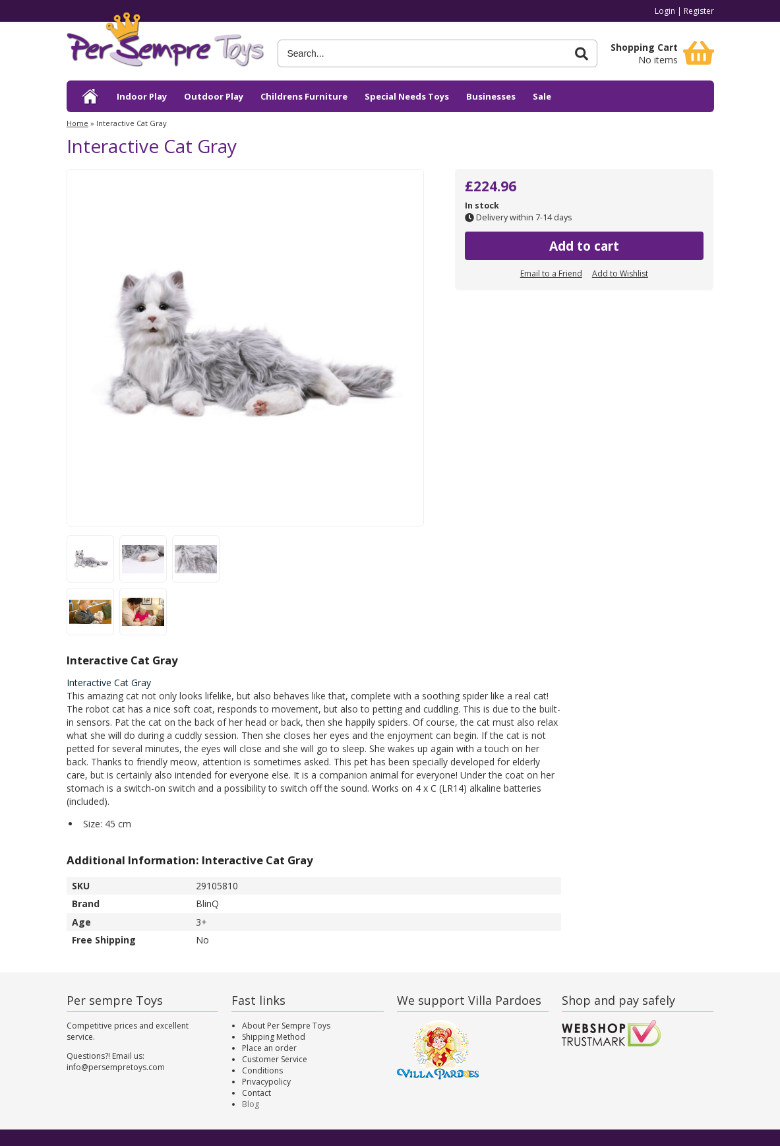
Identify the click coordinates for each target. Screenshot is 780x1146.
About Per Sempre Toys (286, 1025)
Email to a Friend (551, 273)
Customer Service (274, 1059)
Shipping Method (273, 1036)
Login (665, 10)
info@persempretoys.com (116, 1067)
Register (699, 10)
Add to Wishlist (620, 273)
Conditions (262, 1070)
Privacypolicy (266, 1081)
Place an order (269, 1048)
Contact (256, 1092)
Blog (250, 1104)
